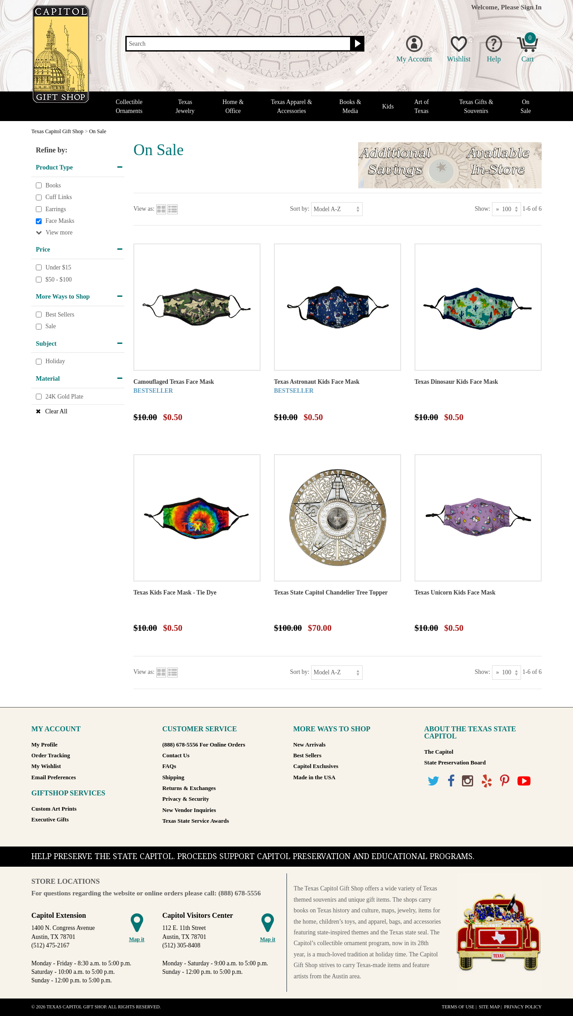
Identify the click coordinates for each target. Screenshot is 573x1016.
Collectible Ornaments (129, 106)
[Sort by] (337, 209)
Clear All (56, 411)
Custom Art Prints (54, 809)
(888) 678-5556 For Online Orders (203, 745)
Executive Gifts (50, 819)
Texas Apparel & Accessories (291, 106)
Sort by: (299, 208)
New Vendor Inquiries (189, 810)
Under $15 (58, 267)
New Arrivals (309, 745)
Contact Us (176, 755)
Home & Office (233, 106)
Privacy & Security (185, 799)
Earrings (55, 209)
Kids (388, 106)
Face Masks (59, 221)
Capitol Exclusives (315, 766)
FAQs (169, 766)
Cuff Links (58, 197)
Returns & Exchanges (189, 788)
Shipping (173, 777)
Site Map (489, 1006)
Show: (482, 208)
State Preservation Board (455, 763)
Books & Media (350, 106)
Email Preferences (53, 777)
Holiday (55, 361)
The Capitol (438, 752)
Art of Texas (421, 106)
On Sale (526, 106)
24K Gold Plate (64, 396)
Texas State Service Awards (195, 821)
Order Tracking (50, 755)
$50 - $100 (58, 279)
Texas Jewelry (184, 106)
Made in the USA (314, 777)
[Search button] (356, 44)
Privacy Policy (523, 1006)
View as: (143, 208)
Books (53, 185)
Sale (50, 326)
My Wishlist (46, 766)
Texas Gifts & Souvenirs (476, 106)
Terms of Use (458, 1006)
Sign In (531, 7)
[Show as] (506, 209)
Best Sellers (59, 314)
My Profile (44, 745)
